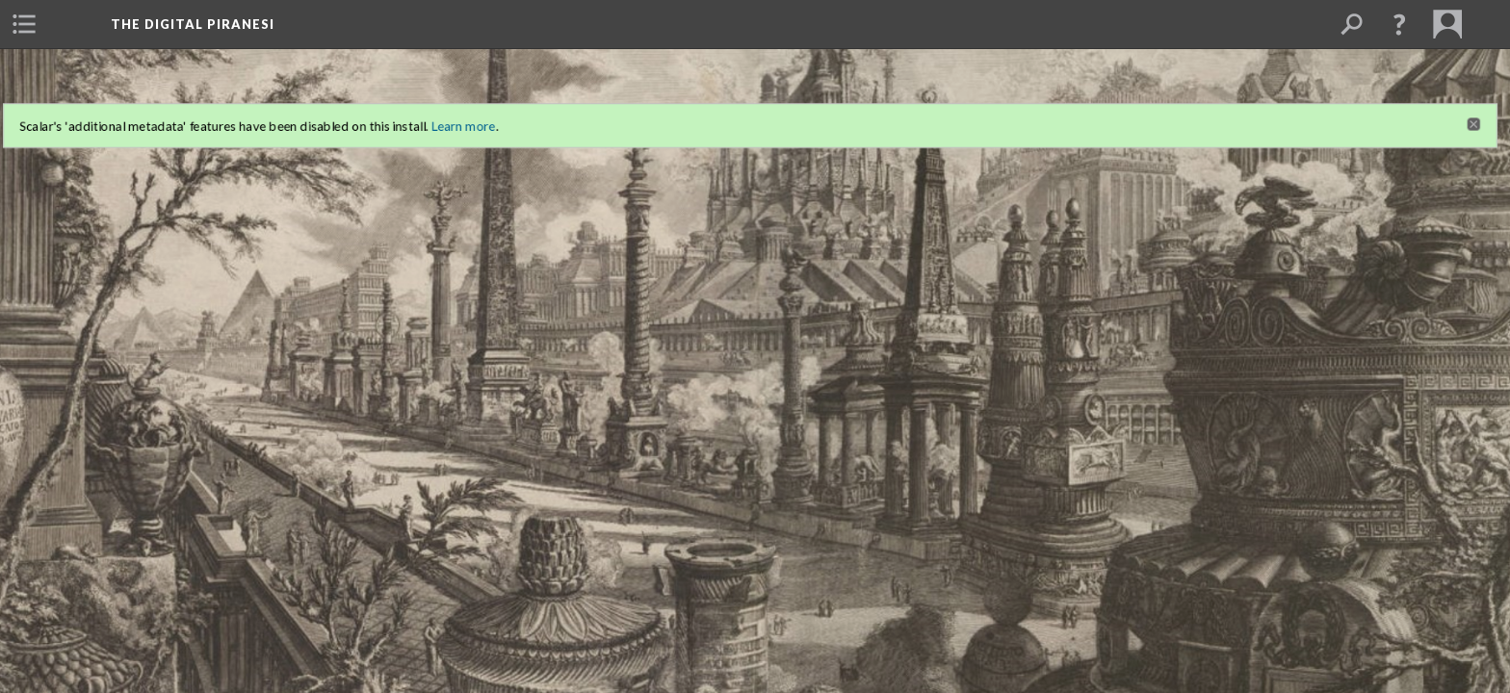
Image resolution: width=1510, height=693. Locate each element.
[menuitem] (24, 24)
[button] (1399, 24)
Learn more (438, 102)
